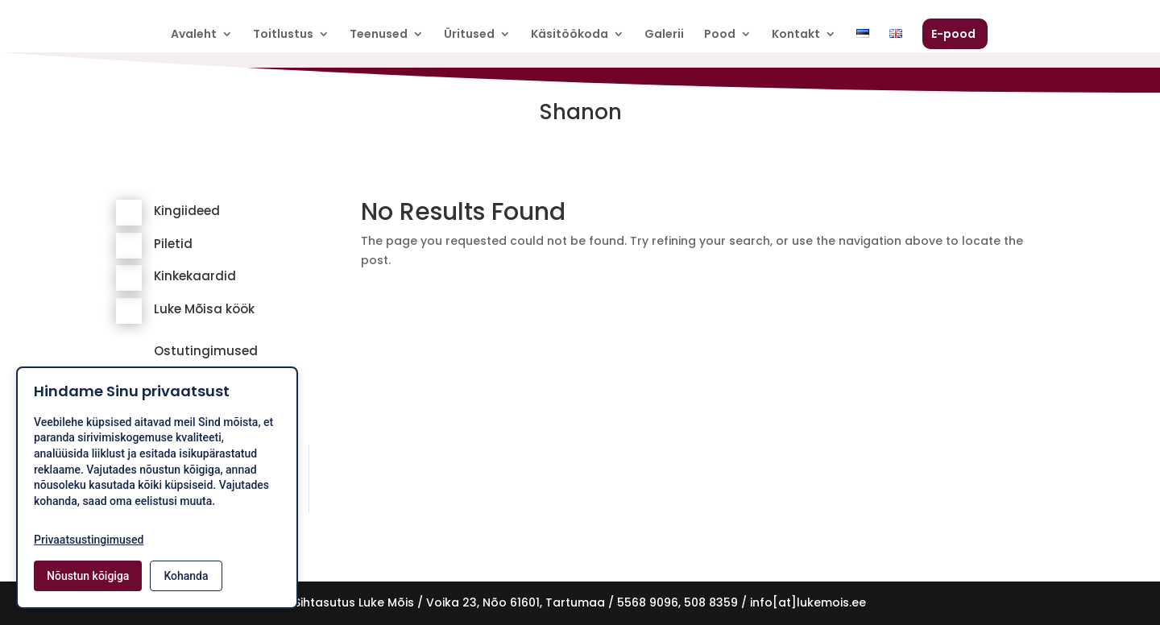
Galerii (664, 35)
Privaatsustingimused (88, 539)
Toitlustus (283, 35)
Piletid (173, 243)
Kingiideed (187, 210)
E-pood (953, 35)
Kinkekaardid (195, 275)
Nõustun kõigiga (88, 575)
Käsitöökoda (569, 35)
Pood (719, 35)
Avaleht (194, 35)
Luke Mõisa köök (204, 308)
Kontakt (796, 35)
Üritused (469, 35)
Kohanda (186, 575)
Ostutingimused (206, 350)
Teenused (379, 35)
